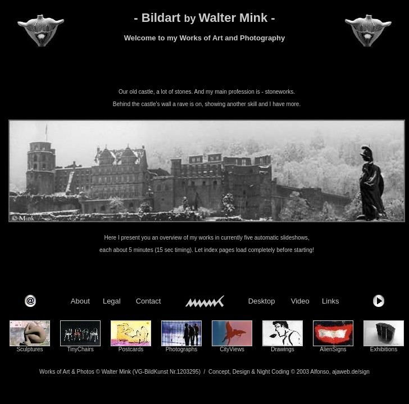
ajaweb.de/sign (351, 372)
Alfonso (319, 372)
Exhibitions (383, 349)
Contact (148, 301)
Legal (112, 301)
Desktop (261, 301)
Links (330, 301)
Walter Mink (116, 372)
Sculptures (29, 349)
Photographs (182, 349)
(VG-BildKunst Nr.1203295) (167, 372)
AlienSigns (333, 349)
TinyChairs (80, 349)
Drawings (282, 349)
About (80, 301)
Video (300, 301)
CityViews (232, 349)
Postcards (131, 349)
